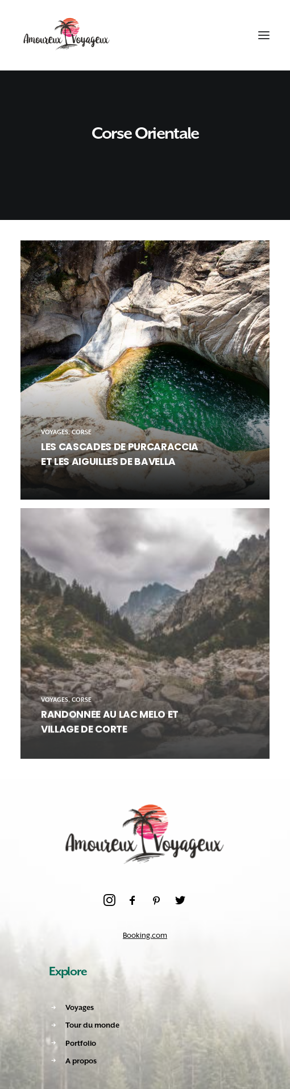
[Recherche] (208, 35)
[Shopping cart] (229, 35)
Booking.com (145, 935)
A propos (81, 1061)
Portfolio (80, 1043)
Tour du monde (92, 1025)
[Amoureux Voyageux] (66, 35)
